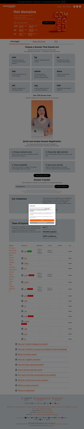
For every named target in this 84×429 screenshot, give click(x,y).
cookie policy (32, 210)
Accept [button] (42, 220)
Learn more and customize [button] (42, 222)
